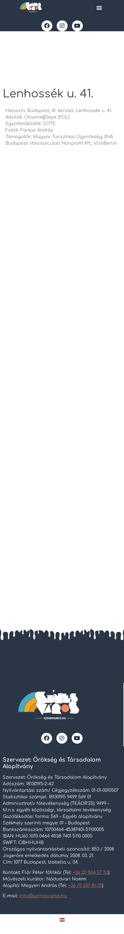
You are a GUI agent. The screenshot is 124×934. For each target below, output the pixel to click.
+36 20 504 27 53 (90, 872)
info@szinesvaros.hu (43, 895)
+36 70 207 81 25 (85, 885)
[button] (99, 7)
